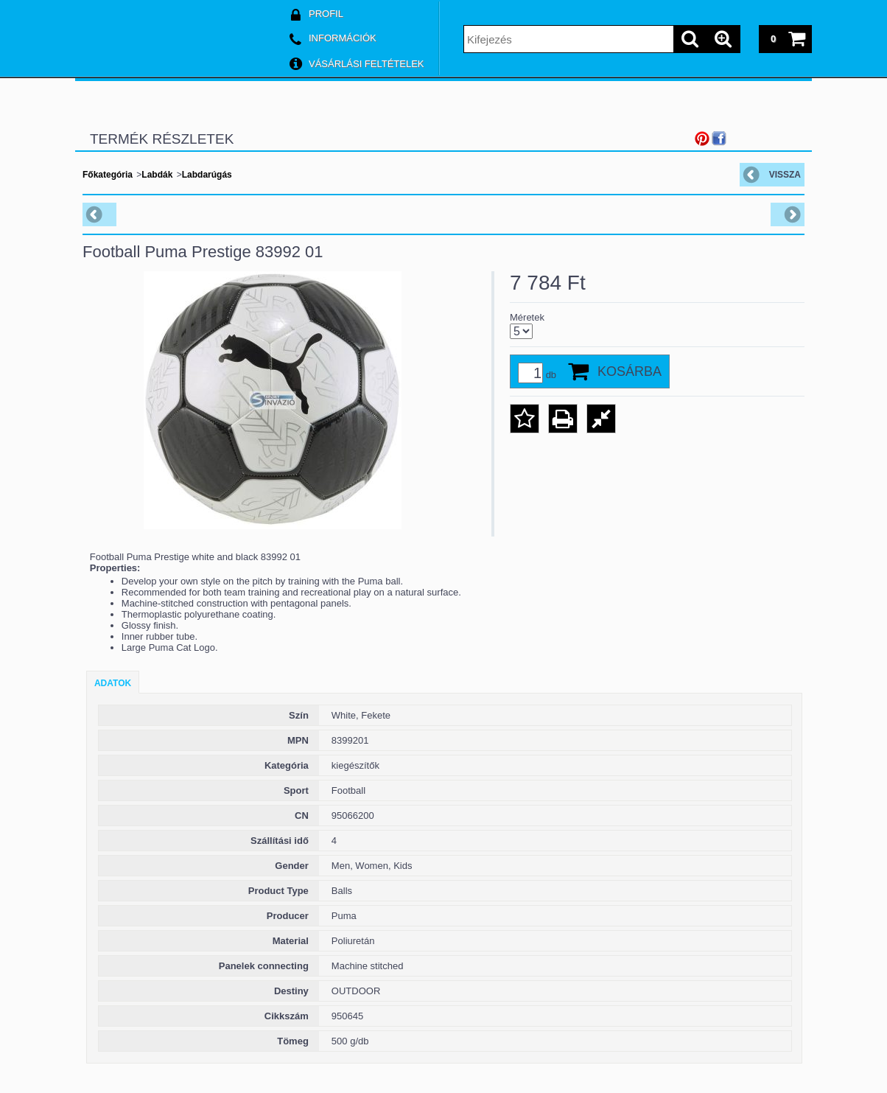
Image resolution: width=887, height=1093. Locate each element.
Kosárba (629, 371)
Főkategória (108, 175)
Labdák (156, 175)
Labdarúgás (207, 175)
